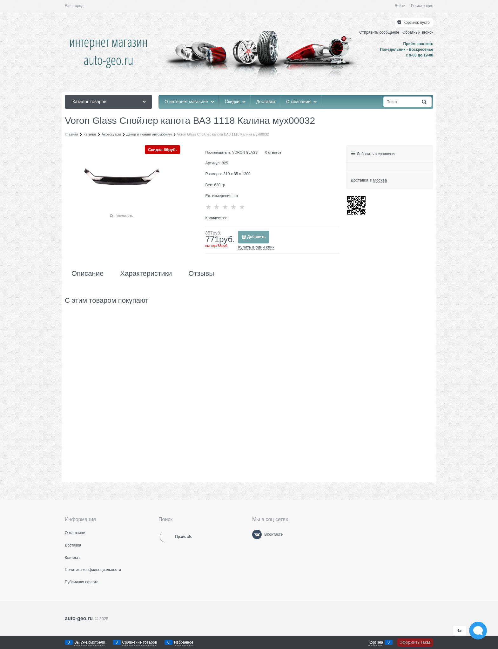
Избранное (183, 642)
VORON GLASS (245, 152)
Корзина (375, 642)
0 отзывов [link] (273, 152)
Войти (400, 5)
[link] (380, 180)
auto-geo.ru (79, 618)
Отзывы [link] (201, 273)
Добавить (256, 237)
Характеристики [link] (146, 273)
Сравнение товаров (139, 642)
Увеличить (124, 216)
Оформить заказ (415, 642)
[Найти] (425, 102)
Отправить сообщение (379, 32)
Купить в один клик (256, 247)
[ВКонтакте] (257, 534)
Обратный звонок (417, 32)
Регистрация (422, 5)
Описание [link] (87, 273)
